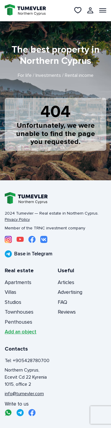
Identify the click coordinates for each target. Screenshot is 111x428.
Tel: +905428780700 (27, 361)
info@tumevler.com (24, 394)
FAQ (62, 302)
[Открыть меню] (102, 10)
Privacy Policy (17, 219)
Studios (13, 302)
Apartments (18, 282)
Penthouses (18, 322)
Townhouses (19, 312)
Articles (66, 282)
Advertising (70, 292)
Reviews (67, 312)
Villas (10, 292)
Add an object (20, 332)
